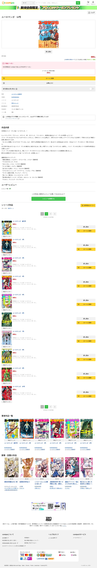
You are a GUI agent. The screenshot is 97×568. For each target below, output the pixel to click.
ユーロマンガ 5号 (18, 294)
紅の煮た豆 (53, 488)
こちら (64, 525)
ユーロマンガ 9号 (18, 368)
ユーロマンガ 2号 (18, 239)
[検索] (78, 3)
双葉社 (51, 486)
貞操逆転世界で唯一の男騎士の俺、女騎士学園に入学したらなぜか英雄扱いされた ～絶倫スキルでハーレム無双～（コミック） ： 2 (57, 483)
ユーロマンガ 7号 (18, 331)
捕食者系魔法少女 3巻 (11, 482)
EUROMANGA (15, 97)
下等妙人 (82, 488)
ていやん (67, 488)
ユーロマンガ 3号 (18, 258)
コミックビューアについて (12, 118)
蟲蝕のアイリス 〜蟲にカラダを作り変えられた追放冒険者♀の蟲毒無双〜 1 (72, 483)
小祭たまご (37, 488)
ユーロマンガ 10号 (19, 386)
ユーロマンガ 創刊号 (19, 221)
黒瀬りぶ (88, 488)
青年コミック (15, 103)
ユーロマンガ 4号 (18, 276)
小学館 (21, 486)
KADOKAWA (38, 486)
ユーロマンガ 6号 (18, 313)
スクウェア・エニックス (10, 486)
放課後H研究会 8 (25, 482)
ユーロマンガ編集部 (17, 94)
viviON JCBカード (70, 59)
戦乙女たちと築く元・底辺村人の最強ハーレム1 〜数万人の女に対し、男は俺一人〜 (87, 483)
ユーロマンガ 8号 (18, 350)
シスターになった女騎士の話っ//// (41, 483)
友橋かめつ (59, 488)
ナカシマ (22, 488)
